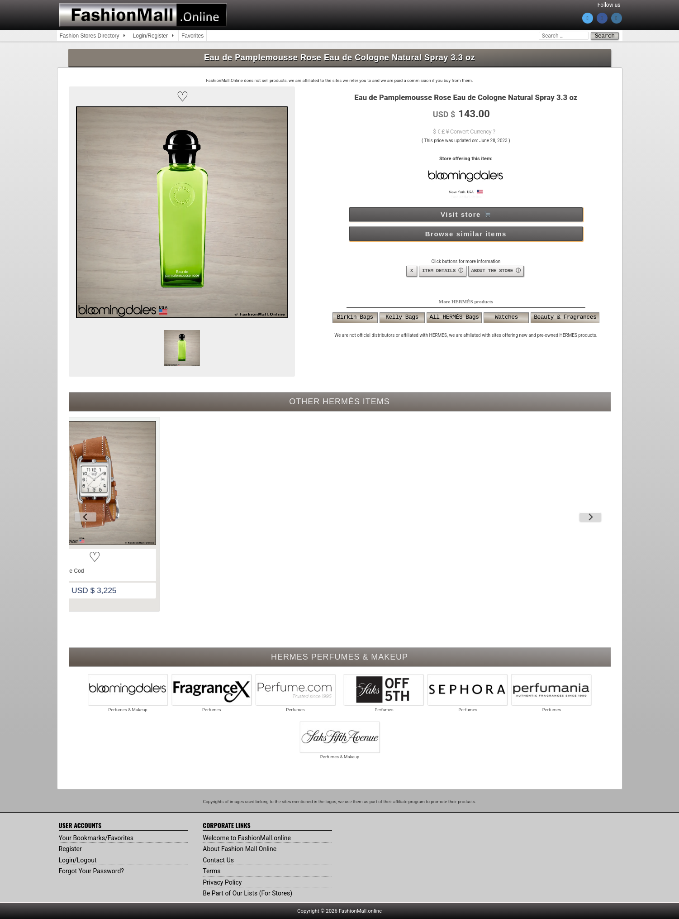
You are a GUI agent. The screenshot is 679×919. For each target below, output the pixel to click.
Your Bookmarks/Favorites (96, 837)
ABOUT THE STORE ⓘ (496, 270)
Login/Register (150, 36)
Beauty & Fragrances (565, 317)
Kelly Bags (401, 317)
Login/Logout (78, 859)
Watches (506, 317)
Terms (211, 870)
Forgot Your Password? (91, 870)
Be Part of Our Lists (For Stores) (247, 892)
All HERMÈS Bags (454, 317)
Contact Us (218, 859)
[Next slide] (590, 516)
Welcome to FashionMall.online (247, 837)
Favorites (192, 36)
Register (70, 848)
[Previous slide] (85, 516)
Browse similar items (466, 233)
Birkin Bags (355, 317)
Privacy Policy (222, 881)
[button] (182, 96)
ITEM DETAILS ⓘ (442, 270)
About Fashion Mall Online (239, 848)
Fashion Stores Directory (89, 36)
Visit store (465, 214)
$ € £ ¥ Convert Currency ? (464, 131)
